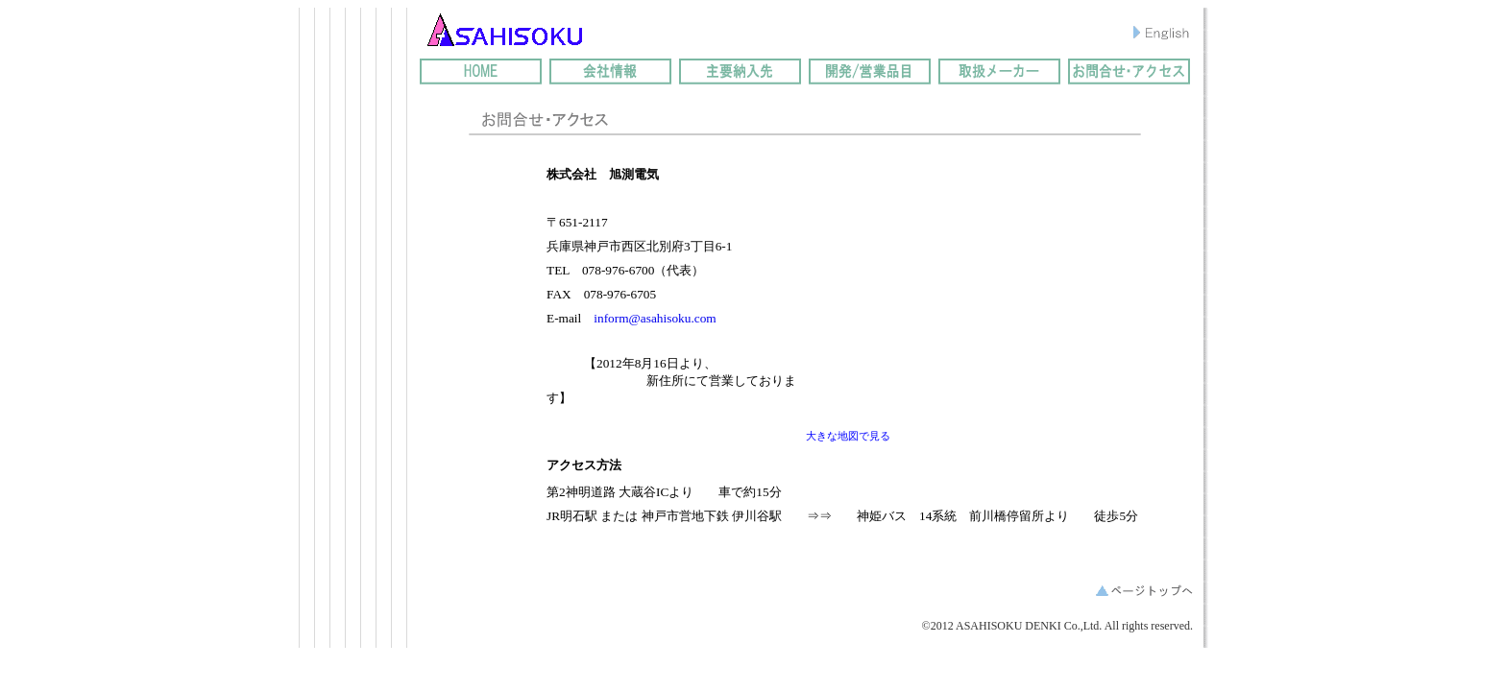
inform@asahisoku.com (655, 318)
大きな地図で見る (848, 435)
